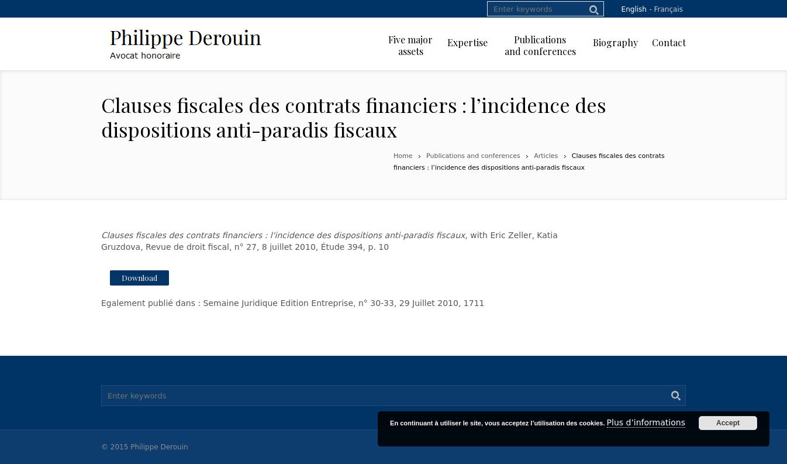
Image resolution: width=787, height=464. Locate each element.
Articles (546, 156)
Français (668, 9)
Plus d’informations (646, 422)
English (634, 9)
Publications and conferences (473, 156)
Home (403, 156)
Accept (728, 423)
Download (139, 278)
